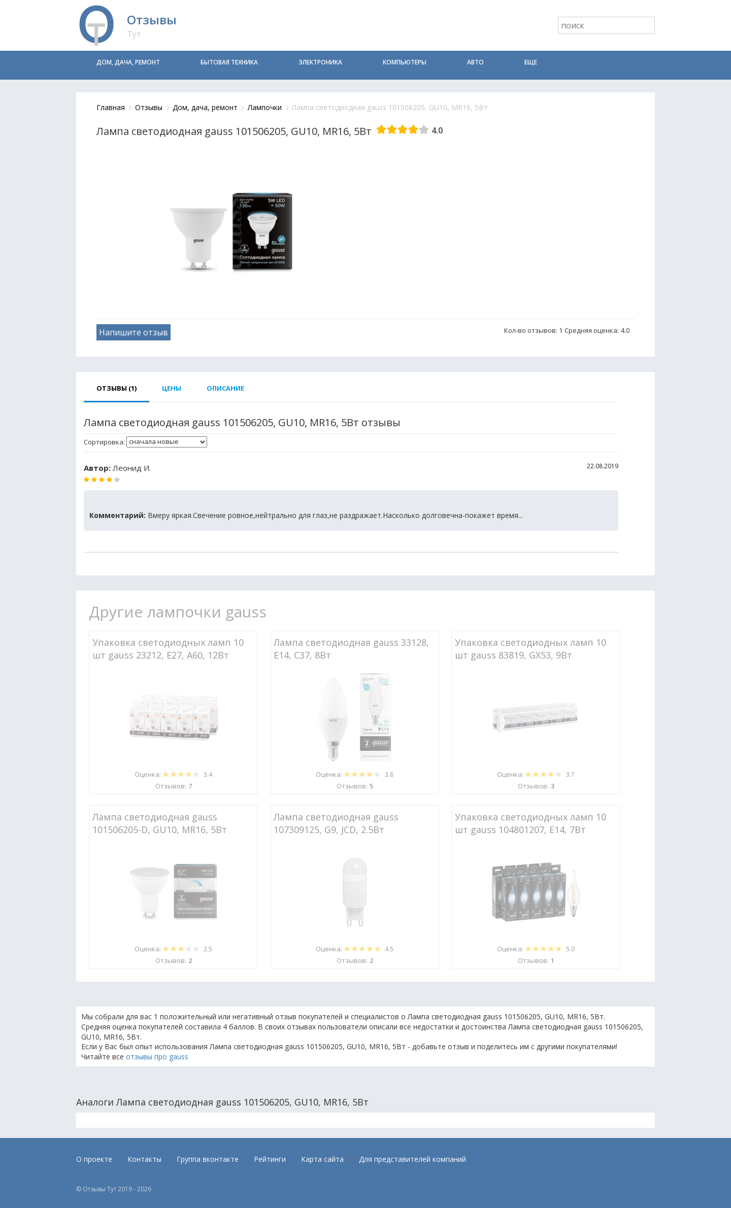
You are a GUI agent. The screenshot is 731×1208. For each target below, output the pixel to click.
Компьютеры (404, 62)
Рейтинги (270, 1159)
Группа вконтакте (208, 1159)
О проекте (94, 1159)
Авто (475, 62)
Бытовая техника (229, 62)
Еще (530, 62)
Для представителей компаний (412, 1159)
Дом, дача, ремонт (128, 62)
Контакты (144, 1159)
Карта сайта (322, 1159)
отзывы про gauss (157, 1056)
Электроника (320, 62)
